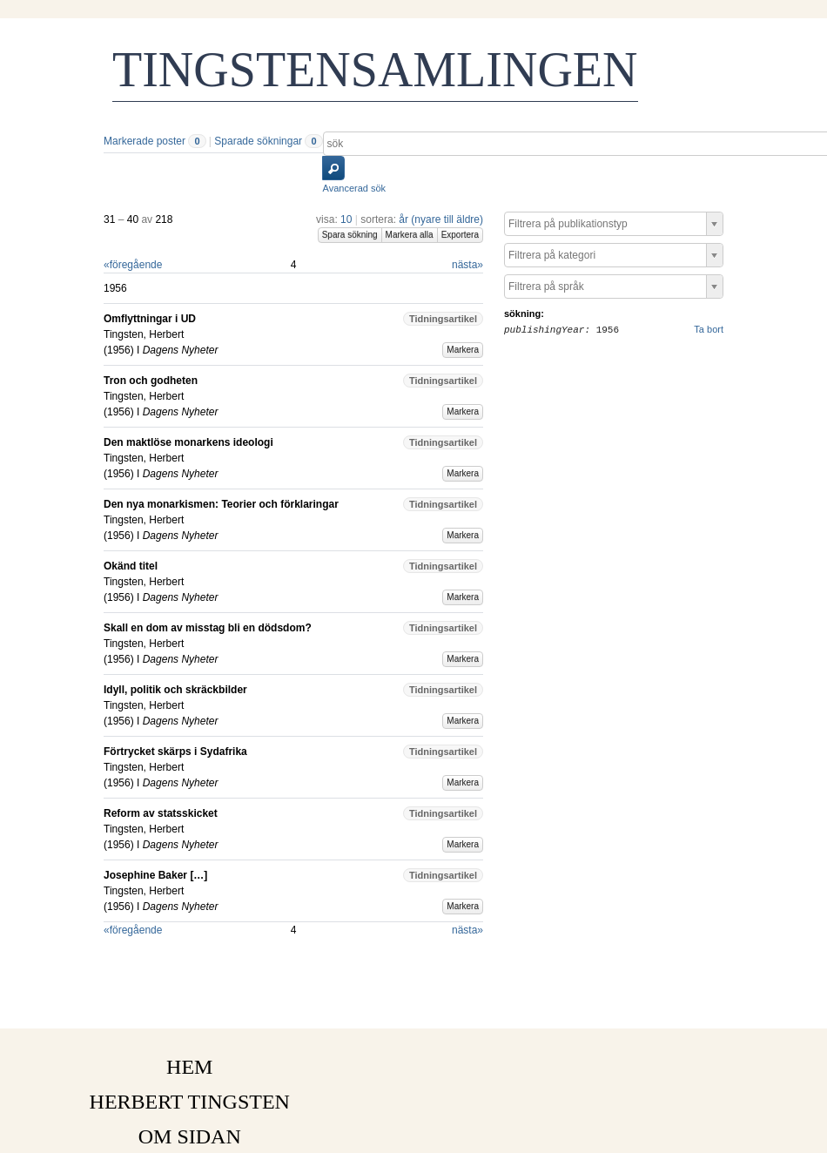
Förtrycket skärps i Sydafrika (175, 751)
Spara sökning (350, 234)
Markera (463, 349)
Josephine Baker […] (155, 875)
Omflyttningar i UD (150, 319)
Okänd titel (131, 566)
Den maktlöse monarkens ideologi (188, 442)
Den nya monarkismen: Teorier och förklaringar (221, 504)
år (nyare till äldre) (441, 219)
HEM (189, 1066)
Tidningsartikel (443, 319)
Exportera (460, 234)
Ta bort (708, 329)
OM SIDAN (189, 1136)
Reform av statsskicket (161, 813)
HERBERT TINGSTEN (190, 1101)
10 (346, 219)
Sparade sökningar (258, 141)
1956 (119, 350)
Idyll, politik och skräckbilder (175, 690)
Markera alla (410, 234)
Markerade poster (144, 141)
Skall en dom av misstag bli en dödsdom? (208, 628)
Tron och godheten (151, 380)
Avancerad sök (355, 188)
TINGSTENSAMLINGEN (375, 70)
